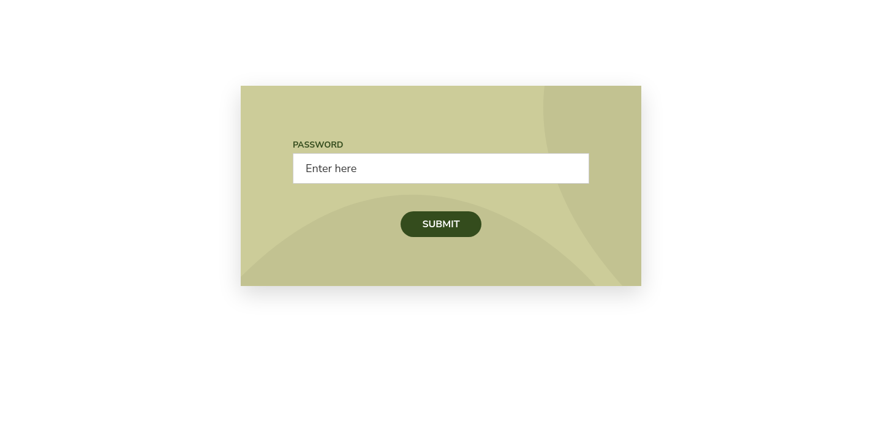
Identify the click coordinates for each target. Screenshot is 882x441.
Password (318, 145)
